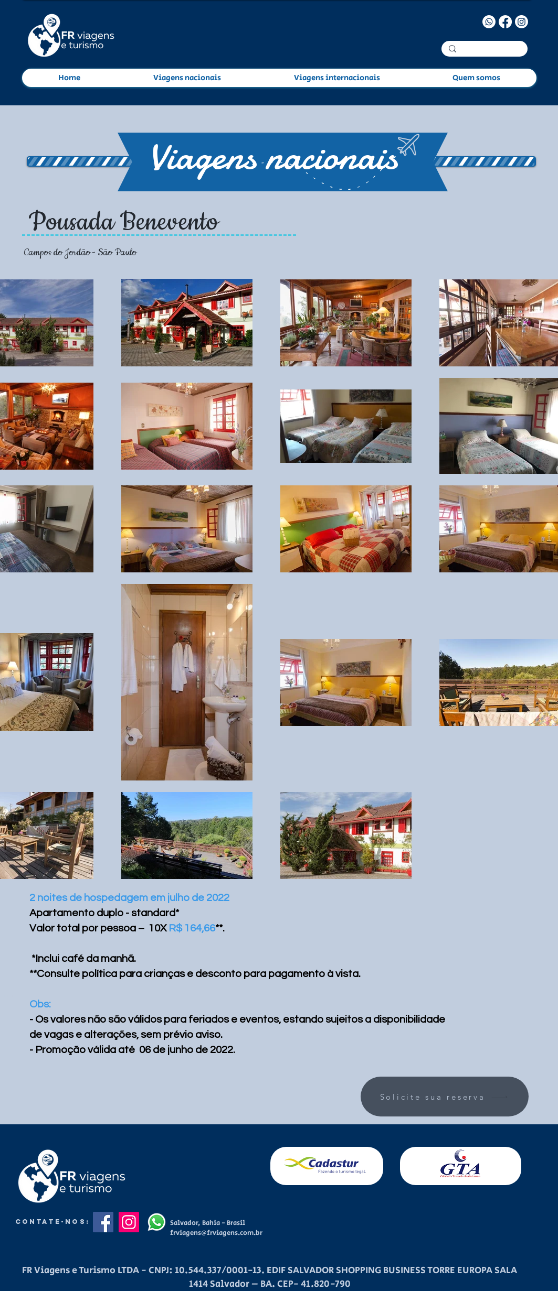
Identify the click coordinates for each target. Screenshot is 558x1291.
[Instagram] (521, 21)
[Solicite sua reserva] (445, 1096)
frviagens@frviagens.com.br (216, 1233)
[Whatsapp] (489, 21)
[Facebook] (505, 21)
